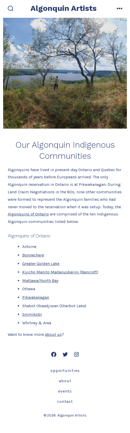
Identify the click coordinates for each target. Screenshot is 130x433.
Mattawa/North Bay (40, 280)
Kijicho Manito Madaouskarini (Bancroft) (60, 272)
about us (53, 334)
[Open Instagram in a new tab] (76, 354)
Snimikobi (32, 314)
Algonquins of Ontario (28, 214)
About (65, 380)
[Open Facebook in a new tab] (54, 354)
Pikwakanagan (35, 297)
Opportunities (65, 370)
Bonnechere (33, 255)
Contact (65, 401)
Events (65, 391)
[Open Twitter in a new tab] (65, 354)
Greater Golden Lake (40, 263)
